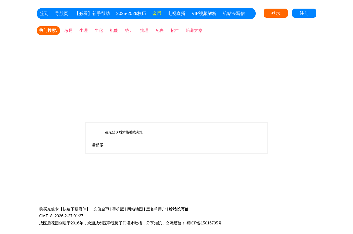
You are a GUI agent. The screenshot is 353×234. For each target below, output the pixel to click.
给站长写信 (234, 13)
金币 (156, 13)
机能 (114, 30)
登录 (275, 13)
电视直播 (176, 13)
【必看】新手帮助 (92, 13)
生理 (83, 30)
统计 (129, 30)
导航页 (61, 13)
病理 (144, 30)
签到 (44, 13)
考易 (68, 30)
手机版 (118, 209)
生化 (99, 30)
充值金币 (101, 209)
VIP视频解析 (204, 13)
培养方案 (194, 30)
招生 (175, 30)
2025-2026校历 (131, 13)
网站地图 (135, 209)
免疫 (159, 30)
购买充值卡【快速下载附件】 (64, 209)
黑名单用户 (156, 209)
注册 (304, 13)
